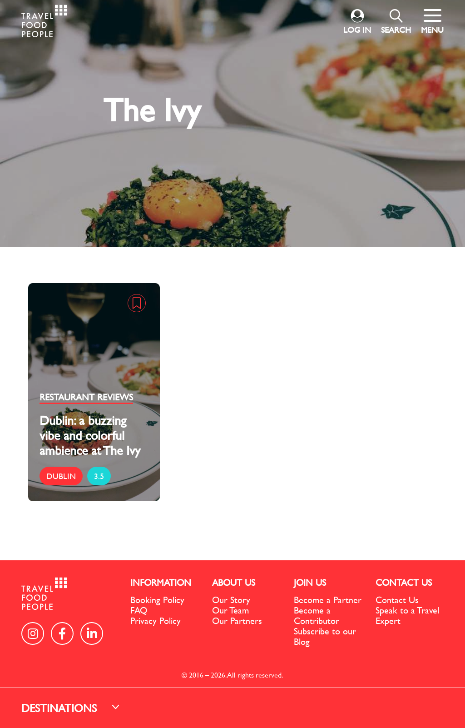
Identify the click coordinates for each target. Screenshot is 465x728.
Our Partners (237, 620)
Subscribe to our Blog (325, 636)
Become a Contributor (316, 615)
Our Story (231, 599)
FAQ (138, 610)
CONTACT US (404, 582)
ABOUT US (233, 582)
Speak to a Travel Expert (407, 615)
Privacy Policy (155, 620)
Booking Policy (157, 599)
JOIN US (310, 582)
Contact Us (397, 599)
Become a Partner (327, 599)
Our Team (230, 610)
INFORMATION (160, 582)
